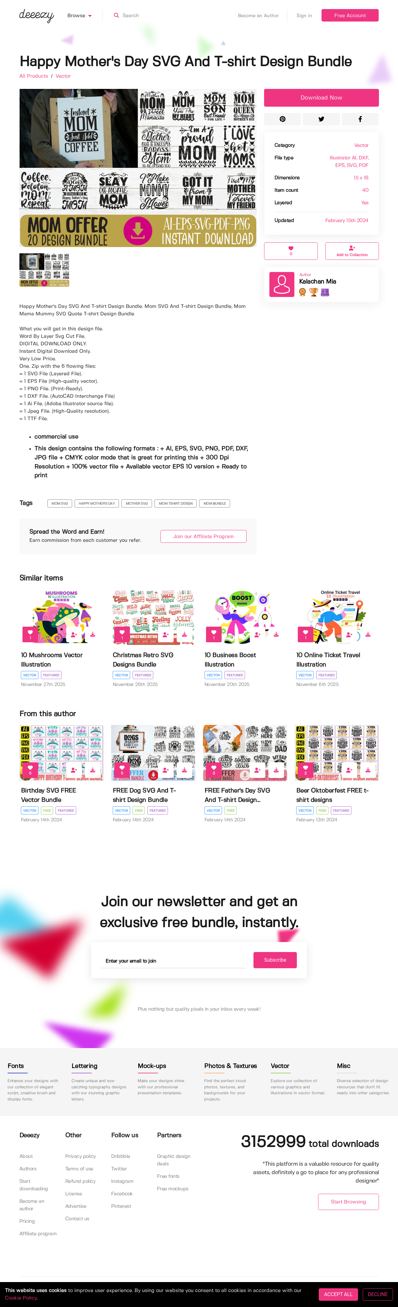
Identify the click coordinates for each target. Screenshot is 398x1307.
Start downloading (33, 1185)
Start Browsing (348, 1202)
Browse (85, 16)
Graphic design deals (173, 1160)
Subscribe (275, 960)
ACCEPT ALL (338, 1294)
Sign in (304, 16)
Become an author (31, 1205)
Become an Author (262, 16)
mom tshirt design (176, 503)
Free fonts (168, 1176)
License (73, 1194)
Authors (28, 1169)
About (26, 1156)
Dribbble (120, 1156)
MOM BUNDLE (215, 503)
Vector (63, 76)
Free (47, 810)
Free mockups (173, 1189)
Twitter (119, 1169)
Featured (51, 675)
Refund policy (80, 1181)
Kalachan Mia (317, 282)
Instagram (122, 1181)
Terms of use (79, 1169)
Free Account (350, 15)
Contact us (77, 1219)
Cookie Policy (21, 1298)
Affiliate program (38, 1234)
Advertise (75, 1206)
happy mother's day (97, 503)
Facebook (122, 1194)
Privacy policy (80, 1156)
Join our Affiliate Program (203, 536)
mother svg (137, 503)
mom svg (60, 503)
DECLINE (378, 1294)
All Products (34, 76)
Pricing (27, 1221)
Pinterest (121, 1206)
